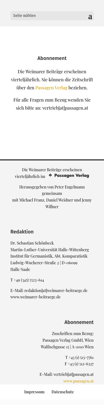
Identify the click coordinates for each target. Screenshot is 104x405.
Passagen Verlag (51, 87)
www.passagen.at (78, 381)
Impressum (34, 391)
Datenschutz (63, 391)
